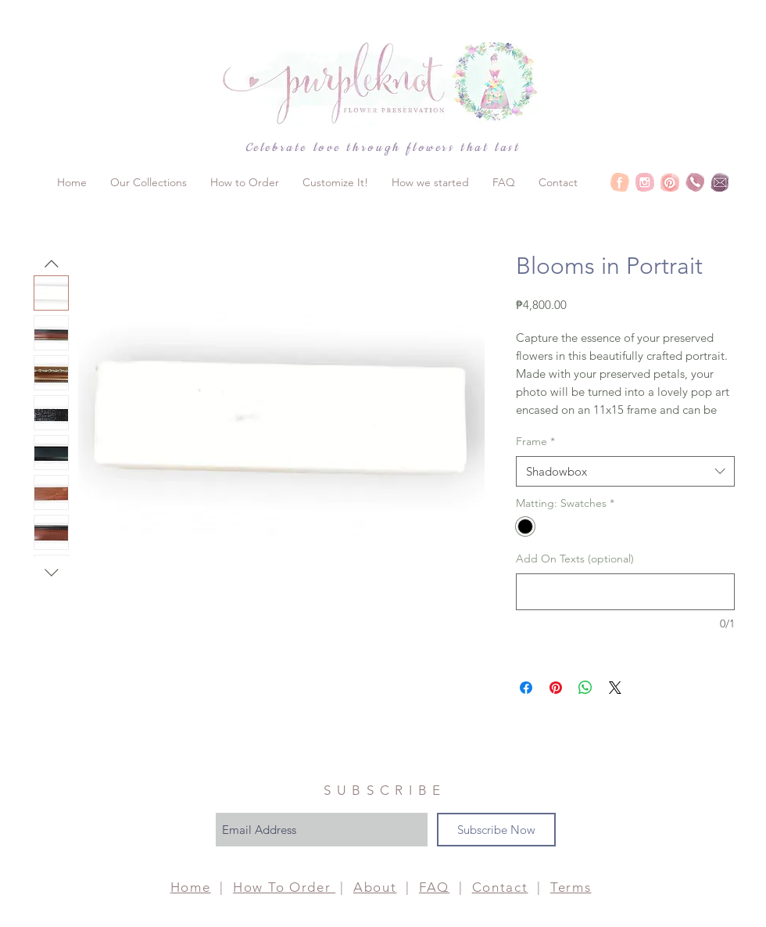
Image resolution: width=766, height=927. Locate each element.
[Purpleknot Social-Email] (720, 182)
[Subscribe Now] (496, 829)
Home (190, 887)
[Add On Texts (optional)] (625, 591)
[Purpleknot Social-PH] (694, 182)
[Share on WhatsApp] (585, 687)
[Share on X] (615, 687)
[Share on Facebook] (526, 687)
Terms (571, 887)
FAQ (434, 887)
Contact (500, 887)
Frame (535, 441)
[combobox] (625, 471)
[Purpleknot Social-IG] (644, 182)
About (375, 887)
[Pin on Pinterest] (555, 687)
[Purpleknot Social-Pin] (669, 182)
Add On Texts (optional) (575, 559)
